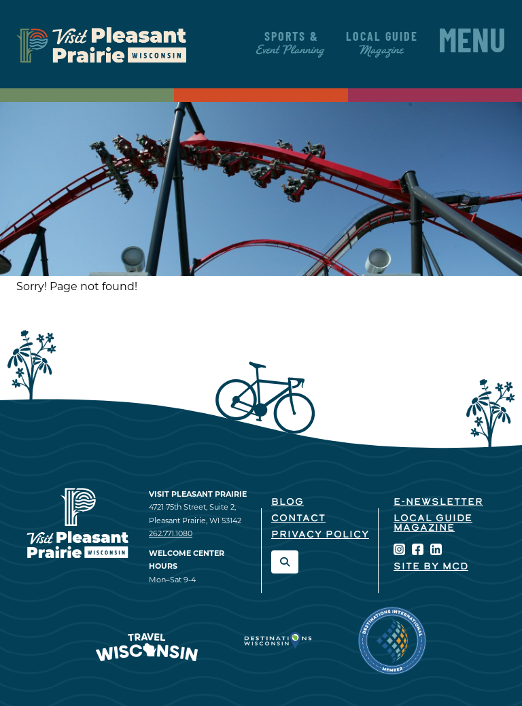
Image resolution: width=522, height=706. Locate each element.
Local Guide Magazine (433, 523)
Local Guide (382, 43)
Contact (298, 519)
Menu (472, 44)
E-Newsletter (438, 502)
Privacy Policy (320, 535)
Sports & (291, 43)
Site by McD (431, 567)
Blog (287, 502)
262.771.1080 (170, 533)
